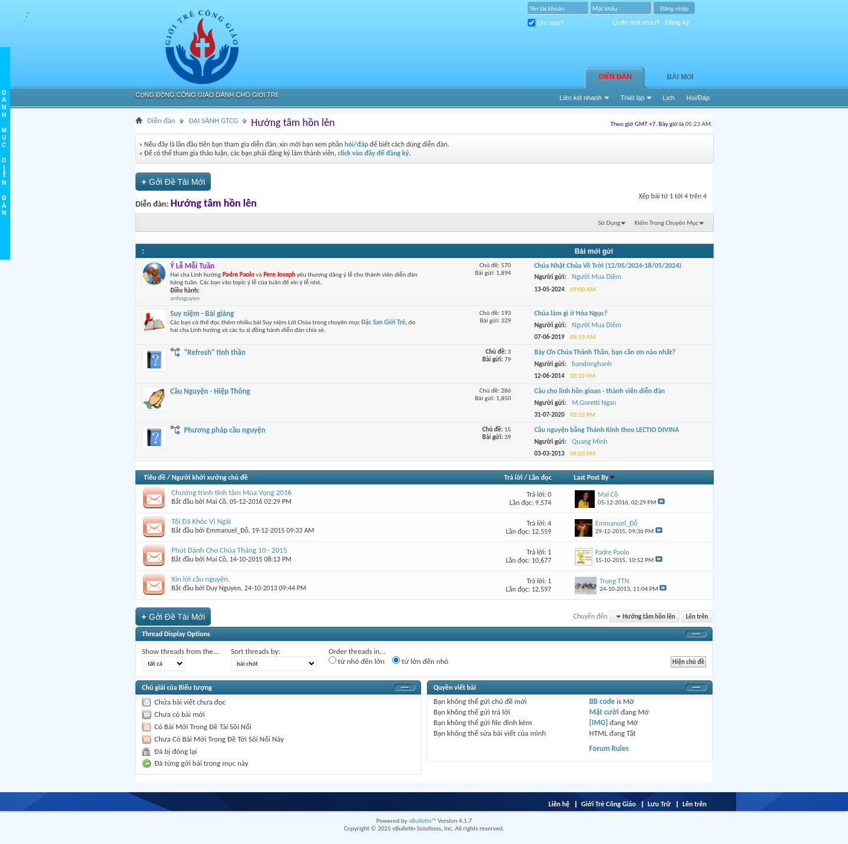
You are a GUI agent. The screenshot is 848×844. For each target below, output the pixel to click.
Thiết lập (633, 97)
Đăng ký (677, 22)
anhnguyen (185, 298)
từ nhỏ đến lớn (357, 661)
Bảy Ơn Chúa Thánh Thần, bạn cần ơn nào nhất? (604, 352)
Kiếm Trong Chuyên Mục (666, 223)
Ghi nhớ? (546, 22)
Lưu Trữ (659, 804)
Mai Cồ (216, 501)
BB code (602, 701)
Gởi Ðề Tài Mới (173, 182)
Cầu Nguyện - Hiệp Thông (210, 391)
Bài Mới (680, 77)
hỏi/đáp (356, 144)
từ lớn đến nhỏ (420, 661)
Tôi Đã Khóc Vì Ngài (201, 521)
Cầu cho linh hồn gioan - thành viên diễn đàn (599, 391)
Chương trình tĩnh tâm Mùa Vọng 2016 (231, 492)
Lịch (668, 97)
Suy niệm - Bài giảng (202, 313)
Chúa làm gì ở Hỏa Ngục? (570, 313)
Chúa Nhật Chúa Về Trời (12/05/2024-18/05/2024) (607, 265)
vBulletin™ (422, 821)
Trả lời (513, 477)
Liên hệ (558, 804)
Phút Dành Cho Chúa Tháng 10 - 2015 (229, 550)
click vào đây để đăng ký (373, 153)
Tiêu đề (154, 477)
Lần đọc (540, 477)
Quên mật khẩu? (636, 22)
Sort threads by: (255, 651)
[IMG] (598, 722)
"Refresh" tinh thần (215, 352)
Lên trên (697, 616)
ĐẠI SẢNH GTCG (213, 120)
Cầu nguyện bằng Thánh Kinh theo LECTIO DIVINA (606, 430)
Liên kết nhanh (580, 97)
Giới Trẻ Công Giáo (608, 804)
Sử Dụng (609, 223)
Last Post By (594, 477)
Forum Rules (609, 748)
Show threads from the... (180, 651)
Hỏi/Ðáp (698, 97)
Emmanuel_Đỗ (227, 530)
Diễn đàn (615, 77)
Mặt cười (604, 711)
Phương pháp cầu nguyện (224, 430)
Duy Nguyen (223, 588)
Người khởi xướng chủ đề (210, 477)
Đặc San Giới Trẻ (384, 322)
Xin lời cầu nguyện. (200, 578)
